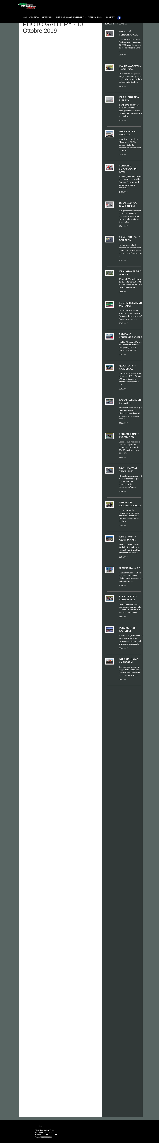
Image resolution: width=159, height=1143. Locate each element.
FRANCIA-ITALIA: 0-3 (129, 568)
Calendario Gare (64, 17)
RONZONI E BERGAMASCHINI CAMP (128, 168)
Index (26, 5)
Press (100, 17)
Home (24, 17)
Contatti (110, 17)
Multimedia (79, 17)
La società (34, 17)
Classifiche (48, 17)
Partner (92, 17)
